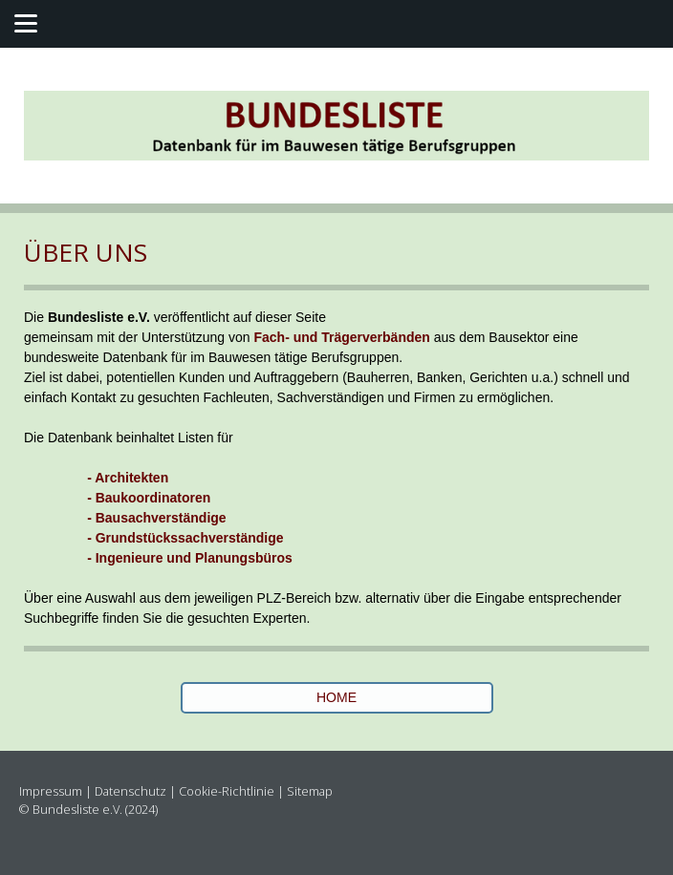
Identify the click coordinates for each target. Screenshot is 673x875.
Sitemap (310, 791)
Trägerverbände (371, 337)
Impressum (50, 791)
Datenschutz (130, 791)
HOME (336, 697)
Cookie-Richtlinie (226, 791)
